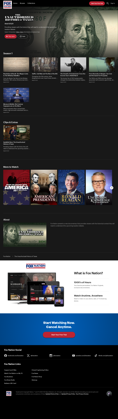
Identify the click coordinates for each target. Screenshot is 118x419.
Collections (31, 3)
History (21, 32)
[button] (107, 3)
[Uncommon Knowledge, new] (99, 204)
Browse (22, 3)
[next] (112, 188)
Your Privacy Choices (82, 394)
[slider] (59, 139)
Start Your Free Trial (97, 3)
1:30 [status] (6, 127)
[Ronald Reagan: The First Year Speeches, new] (71, 204)
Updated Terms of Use (52, 394)
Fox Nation (6, 256)
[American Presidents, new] (44, 204)
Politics (17, 32)
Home (15, 3)
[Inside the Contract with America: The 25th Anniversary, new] (16, 204)
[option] (17, 139)
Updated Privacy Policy (68, 394)
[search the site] (107, 3)
